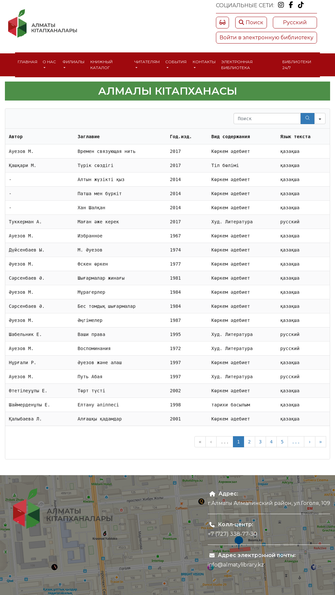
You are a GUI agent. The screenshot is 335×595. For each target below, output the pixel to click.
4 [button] (271, 441)
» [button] (320, 441)
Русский (295, 22)
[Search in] (320, 118)
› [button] (309, 441)
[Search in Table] (267, 118)
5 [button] (282, 441)
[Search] (307, 118)
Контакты (204, 61)
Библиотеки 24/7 (296, 64)
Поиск (251, 22)
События (175, 61)
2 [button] (249, 441)
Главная (27, 61)
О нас (49, 61)
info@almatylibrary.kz (236, 565)
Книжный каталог (101, 64)
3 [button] (260, 441)
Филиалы (73, 61)
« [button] (200, 441)
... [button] (224, 441)
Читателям (147, 61)
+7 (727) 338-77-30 (232, 534)
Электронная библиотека (237, 64)
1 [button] (238, 441)
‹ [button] (211, 441)
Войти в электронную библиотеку (266, 37)
